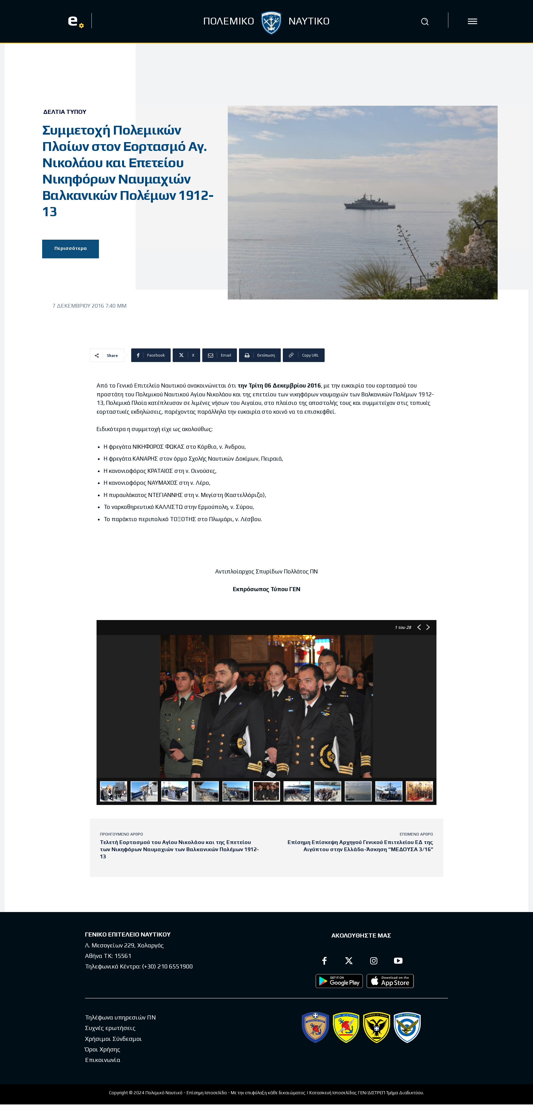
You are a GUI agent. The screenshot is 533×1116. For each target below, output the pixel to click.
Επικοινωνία (102, 1060)
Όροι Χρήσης (102, 1049)
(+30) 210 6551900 (167, 966)
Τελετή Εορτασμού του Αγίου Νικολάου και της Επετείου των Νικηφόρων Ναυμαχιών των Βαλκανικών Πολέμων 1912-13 (179, 849)
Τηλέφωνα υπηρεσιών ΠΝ (120, 1017)
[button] (424, 21)
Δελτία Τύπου (64, 112)
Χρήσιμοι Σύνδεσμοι (113, 1038)
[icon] (472, 21)
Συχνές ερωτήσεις (110, 1028)
